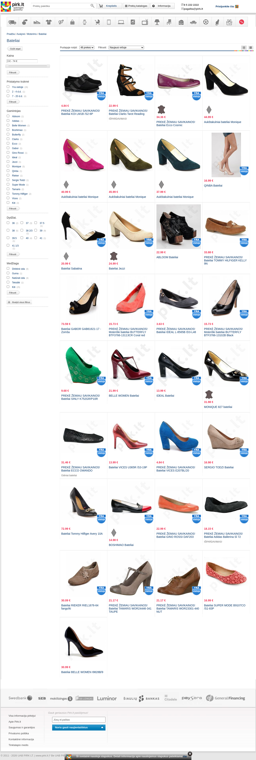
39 (41, 230)
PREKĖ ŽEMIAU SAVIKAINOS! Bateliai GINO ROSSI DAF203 (175, 535)
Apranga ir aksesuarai (49, 22)
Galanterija (73, 22)
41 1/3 (15, 245)
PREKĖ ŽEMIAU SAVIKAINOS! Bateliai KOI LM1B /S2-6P (80, 112)
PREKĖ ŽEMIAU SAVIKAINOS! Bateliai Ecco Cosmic (175, 123)
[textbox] (64, 6)
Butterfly (16, 134)
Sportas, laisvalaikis (205, 22)
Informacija (164, 5)
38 (13, 230)
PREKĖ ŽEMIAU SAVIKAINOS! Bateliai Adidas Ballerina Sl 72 (223, 535)
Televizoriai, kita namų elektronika (145, 22)
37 (27, 223)
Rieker (15, 175)
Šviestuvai (157, 22)
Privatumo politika (19, 733)
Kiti (13, 203)
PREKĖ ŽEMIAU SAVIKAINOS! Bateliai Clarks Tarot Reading (128, 112)
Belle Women (19, 125)
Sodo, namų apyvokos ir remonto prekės (181, 22)
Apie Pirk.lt (15, 721)
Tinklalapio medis (18, 745)
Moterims (32, 34)
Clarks (15, 139)
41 (41, 238)
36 (13, 223)
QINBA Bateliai (213, 185)
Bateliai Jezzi (117, 268)
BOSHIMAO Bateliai (121, 545)
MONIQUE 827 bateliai (218, 407)
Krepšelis (111, 5)
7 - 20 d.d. (17, 96)
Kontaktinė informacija (21, 739)
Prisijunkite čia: (225, 6)
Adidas (15, 121)
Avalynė (36, 22)
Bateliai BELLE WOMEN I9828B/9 (82, 672)
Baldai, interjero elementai (169, 22)
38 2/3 (29, 230)
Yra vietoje (17, 87)
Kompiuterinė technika (121, 22)
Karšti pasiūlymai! (243, 22)
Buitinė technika (133, 22)
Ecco (14, 143)
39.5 (14, 238)
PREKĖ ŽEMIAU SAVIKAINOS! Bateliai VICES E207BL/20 (175, 469)
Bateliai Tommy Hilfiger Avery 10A (82, 533)
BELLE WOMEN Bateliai (124, 395)
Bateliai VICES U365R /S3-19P (128, 467)
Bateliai (42, 34)
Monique (16, 166)
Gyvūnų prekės (217, 22)
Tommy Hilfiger (20, 193)
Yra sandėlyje (12, 22)
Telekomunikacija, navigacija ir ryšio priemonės (109, 22)
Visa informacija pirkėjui (22, 715)
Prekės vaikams (97, 22)
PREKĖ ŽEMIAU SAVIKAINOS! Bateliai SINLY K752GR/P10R (80, 397)
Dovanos (229, 22)
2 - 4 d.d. (16, 91)
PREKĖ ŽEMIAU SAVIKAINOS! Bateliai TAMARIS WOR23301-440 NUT (177, 608)
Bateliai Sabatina (71, 268)
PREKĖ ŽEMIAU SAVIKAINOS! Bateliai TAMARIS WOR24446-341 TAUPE (130, 608)
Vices (15, 198)
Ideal (14, 157)
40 (27, 238)
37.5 (42, 223)
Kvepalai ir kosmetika (24, 22)
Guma (15, 273)
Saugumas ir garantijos (22, 727)
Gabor (15, 148)
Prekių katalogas (137, 5)
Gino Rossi (18, 152)
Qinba (15, 171)
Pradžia (11, 34)
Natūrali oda (18, 278)
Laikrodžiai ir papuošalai (85, 22)
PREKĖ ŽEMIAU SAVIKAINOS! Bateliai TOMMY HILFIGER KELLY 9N (225, 260)
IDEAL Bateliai (165, 395)
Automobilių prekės (193, 22)
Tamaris (16, 189)
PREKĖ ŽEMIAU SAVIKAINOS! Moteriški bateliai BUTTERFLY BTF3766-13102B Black (223, 332)
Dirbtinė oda (18, 269)
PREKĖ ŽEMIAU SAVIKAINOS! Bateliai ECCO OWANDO (80, 469)
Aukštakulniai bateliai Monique (222, 122)
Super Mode (18, 184)
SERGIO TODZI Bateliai (219, 467)
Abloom (16, 116)
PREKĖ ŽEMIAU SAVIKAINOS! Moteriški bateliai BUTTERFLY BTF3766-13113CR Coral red (128, 332)
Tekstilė (16, 282)
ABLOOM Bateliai (167, 257)
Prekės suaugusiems (61, 22)
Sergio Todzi (18, 180)
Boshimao (17, 130)
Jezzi (14, 162)
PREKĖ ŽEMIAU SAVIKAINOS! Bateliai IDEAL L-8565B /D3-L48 (176, 330)
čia (185, 756)
